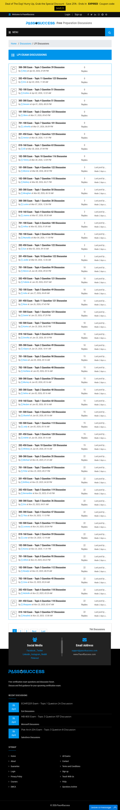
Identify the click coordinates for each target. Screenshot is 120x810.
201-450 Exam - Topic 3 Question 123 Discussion (42, 134)
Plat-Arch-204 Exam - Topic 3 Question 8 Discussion (48, 729)
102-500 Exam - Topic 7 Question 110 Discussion (42, 545)
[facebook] (88, 14)
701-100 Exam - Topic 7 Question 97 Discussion (42, 467)
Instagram (35, 654)
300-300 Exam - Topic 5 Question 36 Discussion (42, 500)
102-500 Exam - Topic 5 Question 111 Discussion (42, 523)
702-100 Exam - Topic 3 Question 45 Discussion (42, 578)
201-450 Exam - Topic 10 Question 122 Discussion (43, 256)
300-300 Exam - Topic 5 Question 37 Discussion (42, 378)
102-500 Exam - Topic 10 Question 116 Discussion (43, 156)
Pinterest (35, 658)
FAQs (63, 781)
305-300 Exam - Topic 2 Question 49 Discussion (42, 345)
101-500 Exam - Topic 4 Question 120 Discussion (42, 412)
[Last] (43, 631)
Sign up (78, 14)
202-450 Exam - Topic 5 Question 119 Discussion (42, 489)
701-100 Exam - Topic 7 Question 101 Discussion (42, 123)
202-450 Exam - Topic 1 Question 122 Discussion (42, 245)
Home (14, 43)
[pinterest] (106, 14)
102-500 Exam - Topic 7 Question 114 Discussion (42, 323)
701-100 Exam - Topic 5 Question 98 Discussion (42, 356)
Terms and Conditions (70, 766)
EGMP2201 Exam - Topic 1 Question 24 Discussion (47, 703)
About (12, 761)
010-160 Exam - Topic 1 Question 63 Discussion (42, 145)
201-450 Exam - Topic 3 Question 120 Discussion (42, 434)
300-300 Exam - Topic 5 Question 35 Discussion (42, 456)
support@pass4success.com (84, 650)
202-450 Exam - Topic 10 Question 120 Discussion (43, 445)
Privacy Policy (15, 776)
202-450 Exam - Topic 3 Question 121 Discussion (42, 278)
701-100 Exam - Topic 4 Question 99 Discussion (42, 267)
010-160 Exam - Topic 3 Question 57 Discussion (42, 612)
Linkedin (26, 654)
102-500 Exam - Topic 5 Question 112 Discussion (42, 567)
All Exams (65, 756)
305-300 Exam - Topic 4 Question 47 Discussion (42, 512)
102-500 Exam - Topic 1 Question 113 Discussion (42, 423)
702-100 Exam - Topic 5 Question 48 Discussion (42, 367)
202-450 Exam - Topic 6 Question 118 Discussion (42, 589)
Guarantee (14, 766)
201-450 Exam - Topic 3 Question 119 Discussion (42, 478)
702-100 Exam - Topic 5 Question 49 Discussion (42, 289)
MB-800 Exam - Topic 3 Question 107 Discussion (46, 716)
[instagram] (99, 14)
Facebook (31, 650)
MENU (13, 32)
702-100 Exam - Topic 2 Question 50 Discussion (42, 234)
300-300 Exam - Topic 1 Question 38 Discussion (42, 200)
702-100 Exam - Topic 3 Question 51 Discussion (42, 89)
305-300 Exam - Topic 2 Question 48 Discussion (42, 389)
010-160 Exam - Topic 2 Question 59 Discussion (42, 534)
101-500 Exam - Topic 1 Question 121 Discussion (42, 311)
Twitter (40, 650)
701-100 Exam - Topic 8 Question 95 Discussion (42, 556)
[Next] (34, 631)
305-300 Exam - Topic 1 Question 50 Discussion (42, 189)
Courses (13, 781)
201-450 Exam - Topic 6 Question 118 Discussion (42, 601)
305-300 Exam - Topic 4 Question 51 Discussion (42, 100)
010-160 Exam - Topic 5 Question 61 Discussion (42, 334)
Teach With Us (67, 776)
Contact (64, 761)
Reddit (44, 654)
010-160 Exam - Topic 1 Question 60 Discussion (42, 400)
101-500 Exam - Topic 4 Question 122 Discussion (42, 167)
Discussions (25, 43)
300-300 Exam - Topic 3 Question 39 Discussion (42, 67)
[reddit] (102, 14)
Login (67, 14)
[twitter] (92, 14)
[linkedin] (95, 14)
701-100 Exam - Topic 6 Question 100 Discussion (42, 223)
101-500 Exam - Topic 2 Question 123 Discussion (42, 111)
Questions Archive (68, 787)
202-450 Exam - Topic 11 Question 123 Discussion (43, 78)
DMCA (12, 787)
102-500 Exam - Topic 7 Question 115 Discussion (42, 178)
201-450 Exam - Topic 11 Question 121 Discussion (43, 300)
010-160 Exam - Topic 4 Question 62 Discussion (42, 211)
